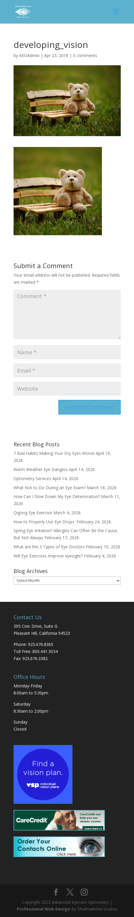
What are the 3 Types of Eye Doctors (49, 546)
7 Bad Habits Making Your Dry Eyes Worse (54, 453)
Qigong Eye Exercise (33, 512)
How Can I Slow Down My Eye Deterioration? (57, 496)
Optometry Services (32, 478)
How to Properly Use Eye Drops (44, 522)
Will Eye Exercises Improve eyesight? (48, 556)
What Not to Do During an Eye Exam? (50, 487)
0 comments (85, 55)
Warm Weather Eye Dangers (41, 469)
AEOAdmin (29, 55)
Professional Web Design (43, 909)
